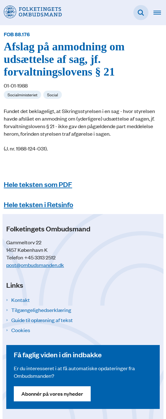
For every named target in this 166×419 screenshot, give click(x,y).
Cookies (20, 329)
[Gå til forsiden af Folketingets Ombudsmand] (31, 12)
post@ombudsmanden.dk (35, 264)
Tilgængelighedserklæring (41, 309)
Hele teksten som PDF (38, 184)
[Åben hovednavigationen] (159, 12)
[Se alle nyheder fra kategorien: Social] (52, 95)
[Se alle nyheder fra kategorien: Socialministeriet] (22, 95)
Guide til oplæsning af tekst (42, 319)
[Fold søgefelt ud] (140, 12)
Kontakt (20, 299)
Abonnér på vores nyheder (52, 393)
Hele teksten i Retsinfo (38, 204)
